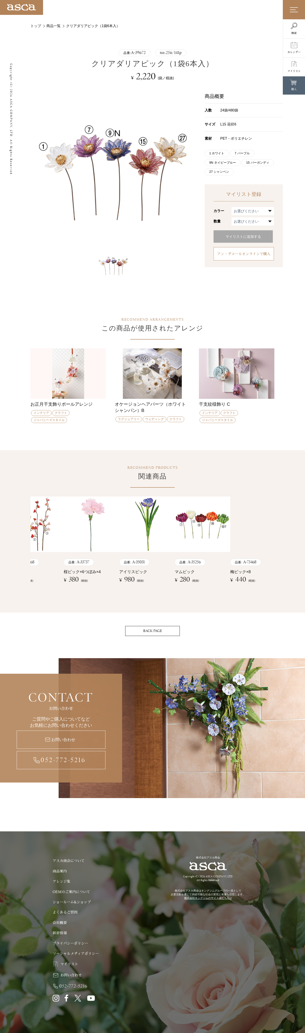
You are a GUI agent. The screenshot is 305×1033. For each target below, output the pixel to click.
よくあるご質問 (65, 912)
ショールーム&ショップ (72, 902)
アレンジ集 (61, 881)
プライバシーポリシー (70, 943)
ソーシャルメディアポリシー (76, 954)
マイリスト (69, 964)
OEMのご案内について (71, 892)
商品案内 (60, 871)
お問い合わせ (63, 739)
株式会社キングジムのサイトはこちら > (208, 898)
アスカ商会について (69, 861)
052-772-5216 (63, 760)
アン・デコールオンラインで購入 (243, 256)
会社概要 (60, 923)
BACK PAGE (152, 631)
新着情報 (60, 933)
